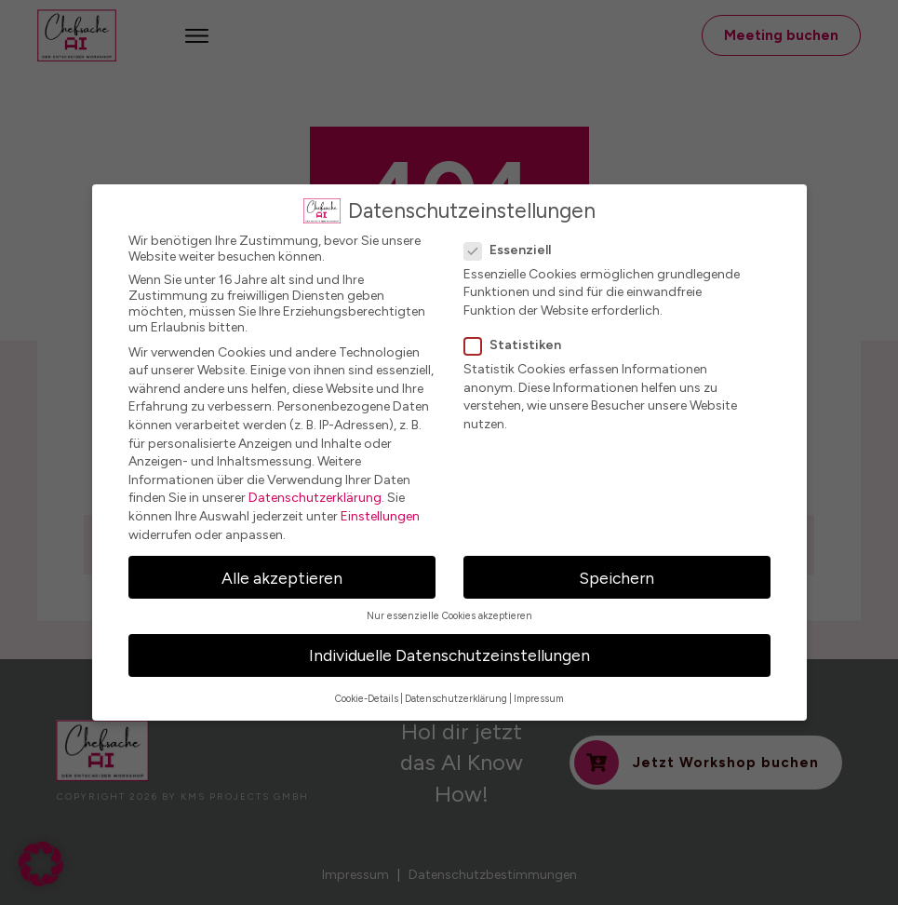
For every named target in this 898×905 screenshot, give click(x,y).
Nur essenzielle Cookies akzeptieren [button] (449, 616)
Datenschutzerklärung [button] (456, 699)
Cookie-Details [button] (366, 699)
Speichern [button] (616, 578)
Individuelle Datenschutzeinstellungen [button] (449, 655)
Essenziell (513, 250)
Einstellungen (380, 516)
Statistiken (518, 345)
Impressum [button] (539, 699)
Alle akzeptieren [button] (281, 578)
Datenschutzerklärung (315, 498)
